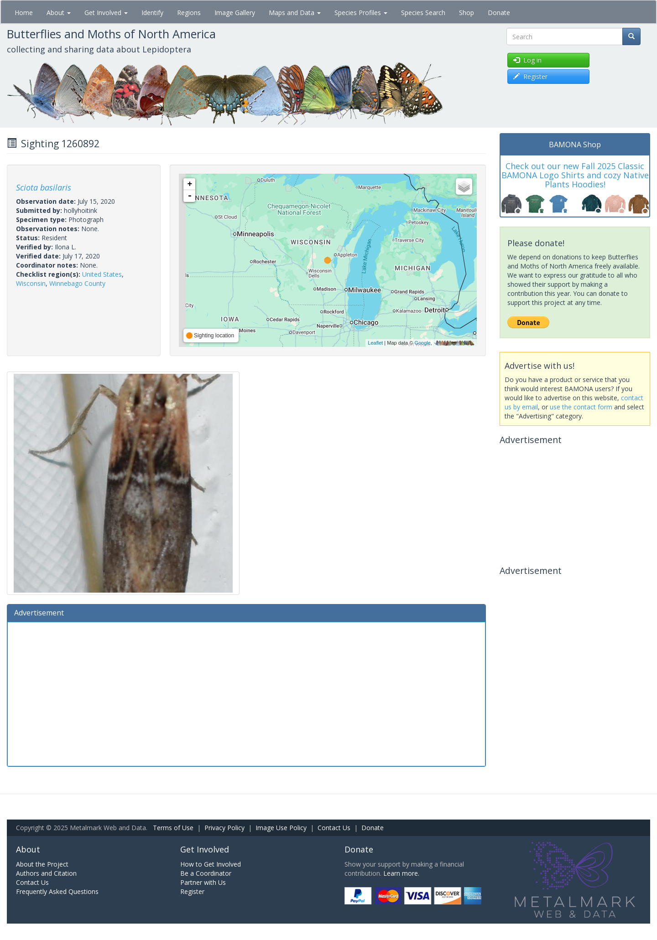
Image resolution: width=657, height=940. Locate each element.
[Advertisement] (246, 693)
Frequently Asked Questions (57, 891)
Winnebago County (77, 283)
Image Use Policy (281, 827)
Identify (152, 12)
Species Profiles (360, 12)
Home (24, 12)
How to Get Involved (210, 864)
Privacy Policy (224, 827)
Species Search (423, 12)
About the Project (42, 864)
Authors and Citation (46, 873)
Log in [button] (527, 60)
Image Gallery (234, 12)
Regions (189, 12)
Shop (466, 12)
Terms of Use (173, 827)
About (59, 12)
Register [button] (530, 76)
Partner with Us (203, 882)
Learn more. (401, 873)
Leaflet (375, 343)
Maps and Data (295, 12)
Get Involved (106, 12)
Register (192, 891)
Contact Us (334, 827)
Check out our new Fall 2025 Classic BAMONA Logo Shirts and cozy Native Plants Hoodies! (575, 175)
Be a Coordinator (205, 873)
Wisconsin (31, 283)
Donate (499, 12)
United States (102, 274)
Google (422, 343)
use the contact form (581, 407)
